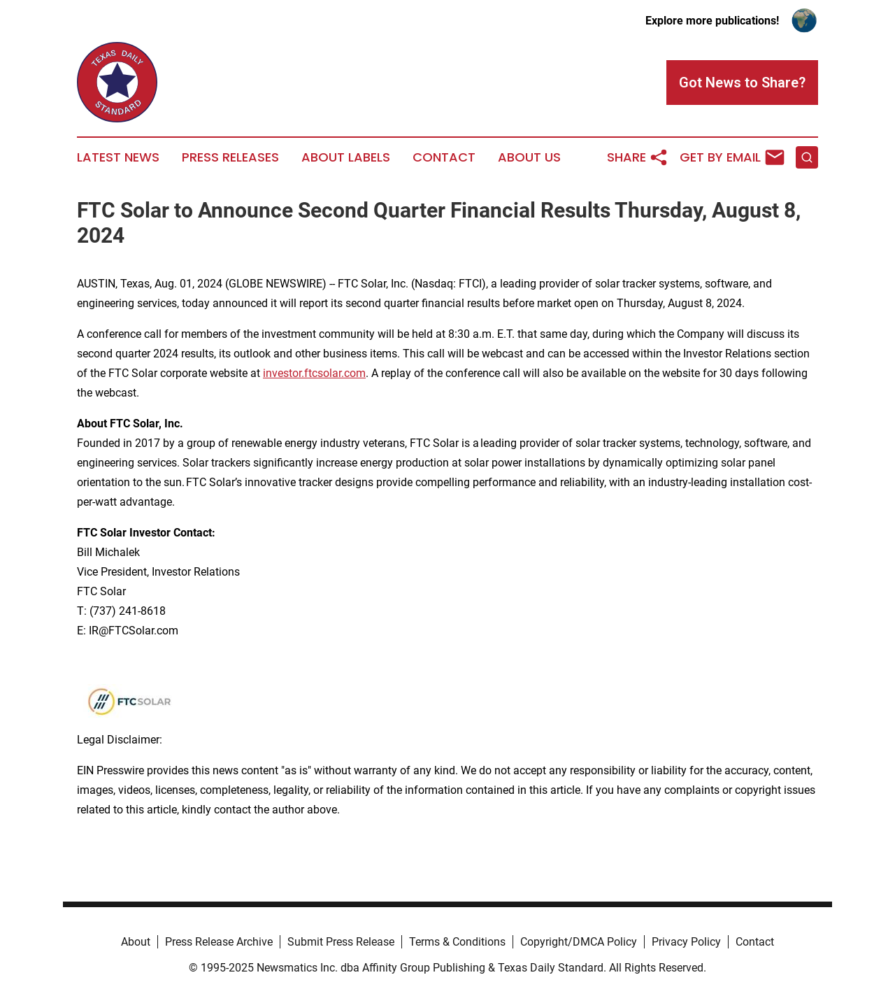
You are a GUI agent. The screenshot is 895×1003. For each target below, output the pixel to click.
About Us (529, 157)
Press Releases (230, 157)
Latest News (118, 157)
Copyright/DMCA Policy (578, 941)
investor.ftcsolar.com (314, 373)
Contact (444, 157)
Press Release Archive (219, 941)
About (135, 941)
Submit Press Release (340, 941)
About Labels (345, 157)
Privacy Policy (686, 941)
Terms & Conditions (457, 941)
